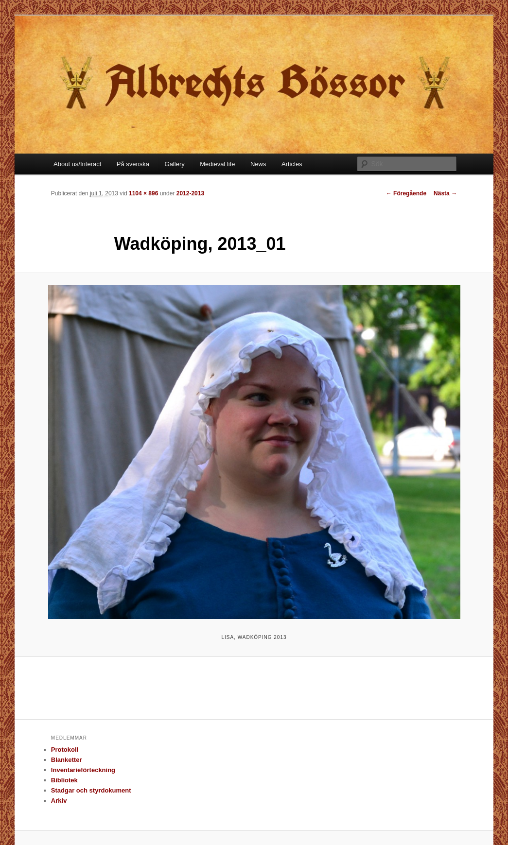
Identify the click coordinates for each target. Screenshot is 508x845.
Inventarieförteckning (83, 770)
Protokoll (64, 749)
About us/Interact (77, 164)
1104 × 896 (143, 193)
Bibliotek (64, 780)
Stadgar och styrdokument (91, 790)
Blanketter (66, 759)
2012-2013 (190, 193)
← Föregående (406, 193)
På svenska (133, 164)
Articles (291, 164)
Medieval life (217, 164)
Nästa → (445, 193)
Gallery (175, 164)
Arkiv (59, 800)
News (258, 164)
